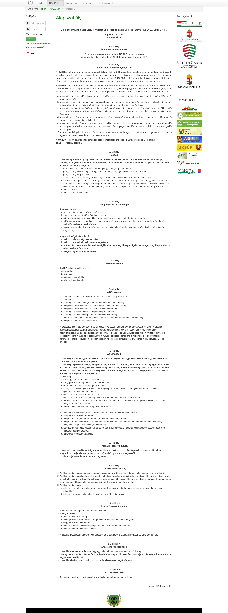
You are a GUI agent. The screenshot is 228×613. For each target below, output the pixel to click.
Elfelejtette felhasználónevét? (38, 44)
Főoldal (41, 3)
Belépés (30, 39)
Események (72, 3)
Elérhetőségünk (106, 3)
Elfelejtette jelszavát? (35, 47)
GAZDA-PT (55, 3)
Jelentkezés (88, 3)
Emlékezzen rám (35, 34)
